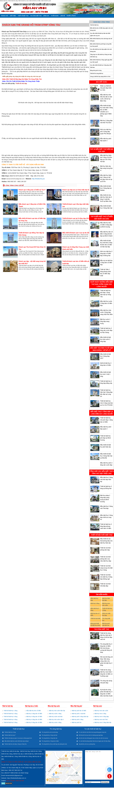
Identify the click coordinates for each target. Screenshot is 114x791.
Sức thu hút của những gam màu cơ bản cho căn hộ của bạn (93, 738)
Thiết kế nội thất (95, 618)
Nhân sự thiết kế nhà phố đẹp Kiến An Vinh (106, 88)
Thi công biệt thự (36, 15)
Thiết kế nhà (5, 751)
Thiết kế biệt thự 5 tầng (10, 722)
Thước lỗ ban (71, 15)
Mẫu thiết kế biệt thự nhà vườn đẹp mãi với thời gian (101, 40)
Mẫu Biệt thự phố (76, 706)
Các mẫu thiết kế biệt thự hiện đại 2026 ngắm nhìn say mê (100, 34)
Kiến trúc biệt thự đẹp (106, 614)
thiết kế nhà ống (25, 751)
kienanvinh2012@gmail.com (15, 179)
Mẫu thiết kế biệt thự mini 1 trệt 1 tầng (105, 374)
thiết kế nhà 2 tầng (36, 751)
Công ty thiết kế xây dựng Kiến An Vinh (100, 76)
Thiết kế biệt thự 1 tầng (107, 609)
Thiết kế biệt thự (23, 15)
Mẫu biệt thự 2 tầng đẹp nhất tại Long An (106, 517)
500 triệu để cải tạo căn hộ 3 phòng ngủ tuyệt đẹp (91, 735)
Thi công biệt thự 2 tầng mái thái (49, 735)
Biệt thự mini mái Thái (101, 719)
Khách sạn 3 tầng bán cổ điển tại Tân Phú (33, 190)
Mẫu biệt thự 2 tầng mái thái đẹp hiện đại (106, 479)
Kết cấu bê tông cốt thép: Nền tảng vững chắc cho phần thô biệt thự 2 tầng (106, 661)
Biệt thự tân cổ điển (95, 614)
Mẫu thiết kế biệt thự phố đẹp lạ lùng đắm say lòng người (101, 45)
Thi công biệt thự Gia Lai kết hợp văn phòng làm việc (54, 744)
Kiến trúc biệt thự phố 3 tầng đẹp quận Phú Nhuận (105, 131)
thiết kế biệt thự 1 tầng (11, 756)
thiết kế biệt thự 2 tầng (25, 756)
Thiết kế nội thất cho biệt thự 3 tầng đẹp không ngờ (106, 577)
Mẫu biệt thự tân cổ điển (33, 710)
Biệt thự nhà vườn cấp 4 (56, 719)
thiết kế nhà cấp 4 (18, 754)
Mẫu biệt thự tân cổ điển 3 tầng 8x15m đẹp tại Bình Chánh (106, 234)
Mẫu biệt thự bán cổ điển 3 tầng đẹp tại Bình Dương (106, 225)
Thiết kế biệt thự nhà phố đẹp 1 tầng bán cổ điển (106, 420)
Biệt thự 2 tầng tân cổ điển (34, 713)
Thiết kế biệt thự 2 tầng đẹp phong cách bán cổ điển (106, 526)
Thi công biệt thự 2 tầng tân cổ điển (50, 741)
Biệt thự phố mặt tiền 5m (106, 624)
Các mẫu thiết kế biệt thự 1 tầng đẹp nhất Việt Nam (100, 66)
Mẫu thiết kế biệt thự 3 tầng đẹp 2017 (105, 356)
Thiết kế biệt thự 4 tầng (10, 719)
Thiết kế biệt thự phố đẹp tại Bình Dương (105, 438)
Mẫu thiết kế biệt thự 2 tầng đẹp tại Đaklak (105, 188)
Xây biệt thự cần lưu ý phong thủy (87, 744)
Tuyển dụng (55, 15)
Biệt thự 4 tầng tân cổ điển (34, 719)
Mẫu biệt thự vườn (54, 706)
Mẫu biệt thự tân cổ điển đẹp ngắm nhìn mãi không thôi (101, 29)
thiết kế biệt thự (29, 754)
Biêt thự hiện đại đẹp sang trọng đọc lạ (106, 168)
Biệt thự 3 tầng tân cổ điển (34, 716)
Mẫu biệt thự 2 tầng (95, 609)
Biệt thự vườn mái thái (55, 716)
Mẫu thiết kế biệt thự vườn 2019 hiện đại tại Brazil (16, 741)
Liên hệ (62, 15)
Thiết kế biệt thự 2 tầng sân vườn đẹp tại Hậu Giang (106, 330)
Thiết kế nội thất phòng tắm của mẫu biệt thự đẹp (105, 559)
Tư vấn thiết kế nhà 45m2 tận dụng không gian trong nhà (92, 732)
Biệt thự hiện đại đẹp (106, 599)
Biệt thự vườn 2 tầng (55, 713)
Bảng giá (46, 15)
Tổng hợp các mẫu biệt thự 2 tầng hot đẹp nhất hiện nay (101, 55)
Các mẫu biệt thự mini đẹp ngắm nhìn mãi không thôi (101, 50)
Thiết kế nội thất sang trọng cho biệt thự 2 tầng (106, 568)
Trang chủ (4, 15)
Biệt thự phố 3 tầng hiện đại (80, 716)
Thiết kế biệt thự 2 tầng (10, 713)
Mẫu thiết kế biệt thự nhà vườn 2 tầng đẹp (105, 339)
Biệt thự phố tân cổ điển (79, 710)
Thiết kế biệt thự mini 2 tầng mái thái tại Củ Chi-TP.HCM (106, 403)
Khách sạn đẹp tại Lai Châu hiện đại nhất (76, 190)
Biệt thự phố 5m (76, 722)
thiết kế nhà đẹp (14, 751)
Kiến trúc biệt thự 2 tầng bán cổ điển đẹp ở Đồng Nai (106, 253)
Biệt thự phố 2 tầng (77, 719)
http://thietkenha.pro (38, 179)
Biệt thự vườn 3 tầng (55, 722)
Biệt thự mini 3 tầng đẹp (101, 716)
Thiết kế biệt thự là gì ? (10, 735)
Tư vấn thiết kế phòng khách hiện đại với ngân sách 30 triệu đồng (94, 741)
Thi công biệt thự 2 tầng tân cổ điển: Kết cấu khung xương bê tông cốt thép (106, 648)
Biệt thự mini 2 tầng (100, 713)
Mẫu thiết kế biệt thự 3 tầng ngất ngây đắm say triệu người (101, 61)
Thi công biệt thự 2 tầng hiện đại (49, 738)
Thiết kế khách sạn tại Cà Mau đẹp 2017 (75, 218)
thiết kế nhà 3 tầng (6, 754)
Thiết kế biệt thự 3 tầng (10, 716)
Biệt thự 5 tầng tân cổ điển (34, 722)
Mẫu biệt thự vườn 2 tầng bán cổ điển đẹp (106, 303)
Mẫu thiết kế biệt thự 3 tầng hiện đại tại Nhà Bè (106, 456)
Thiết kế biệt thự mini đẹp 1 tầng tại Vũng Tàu (15, 744)
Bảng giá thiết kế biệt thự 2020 (95, 624)
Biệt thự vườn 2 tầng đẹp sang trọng (105, 321)
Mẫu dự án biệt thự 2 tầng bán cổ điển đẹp (106, 262)
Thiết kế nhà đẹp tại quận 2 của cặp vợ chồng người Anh (18, 738)
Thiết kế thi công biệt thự (96, 73)
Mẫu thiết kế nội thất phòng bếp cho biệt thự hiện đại (106, 541)
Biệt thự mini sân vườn (106, 604)
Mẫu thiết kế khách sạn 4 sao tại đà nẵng (76, 233)
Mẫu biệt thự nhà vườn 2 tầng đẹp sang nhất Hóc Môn (106, 312)
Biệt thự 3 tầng (95, 603)
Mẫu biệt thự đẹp (94, 599)
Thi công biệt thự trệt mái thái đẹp (50, 732)
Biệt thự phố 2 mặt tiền (78, 713)
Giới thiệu (13, 15)
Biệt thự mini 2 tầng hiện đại (102, 722)
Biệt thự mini (97, 706)
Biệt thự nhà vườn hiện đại (57, 710)
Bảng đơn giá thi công (95, 70)
